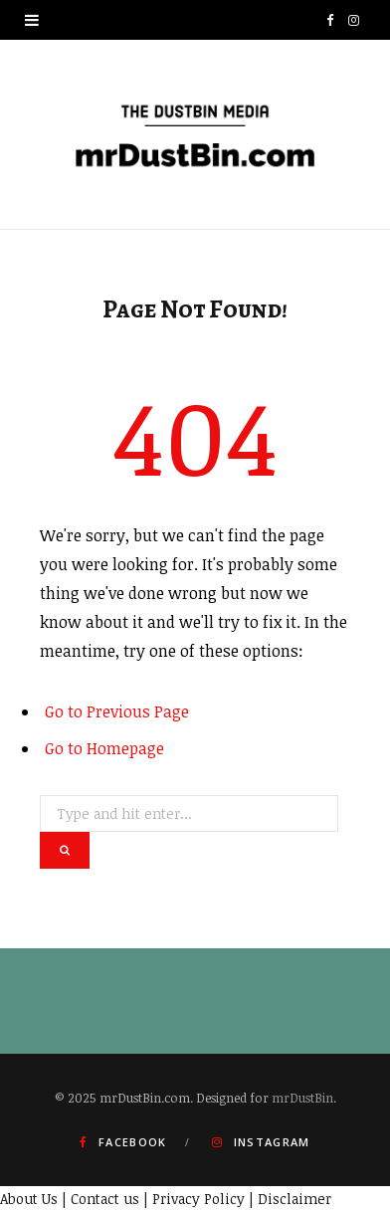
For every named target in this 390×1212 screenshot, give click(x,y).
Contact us (105, 1198)
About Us (29, 1198)
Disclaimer (294, 1198)
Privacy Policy (198, 1198)
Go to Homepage (104, 748)
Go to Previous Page (117, 711)
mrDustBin (302, 1098)
